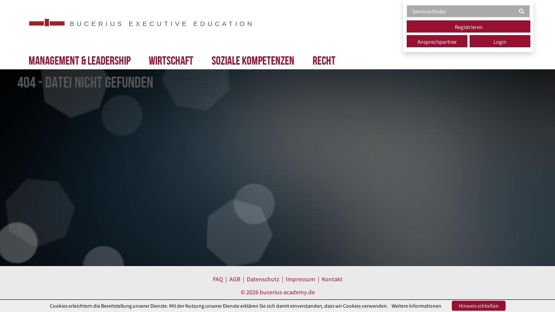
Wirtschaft (171, 60)
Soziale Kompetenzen (253, 60)
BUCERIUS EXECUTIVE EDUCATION (162, 23)
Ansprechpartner (437, 42)
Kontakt (332, 279)
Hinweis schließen (479, 305)
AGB (234, 279)
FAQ (218, 279)
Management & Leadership (80, 60)
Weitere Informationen (416, 305)
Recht (324, 60)
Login (499, 42)
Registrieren (469, 27)
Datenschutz (263, 279)
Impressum (300, 279)
